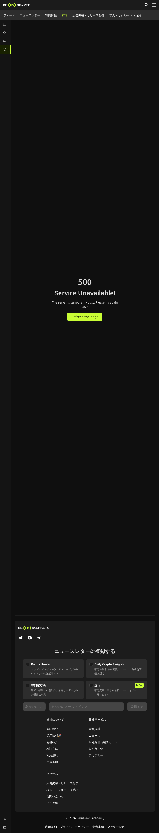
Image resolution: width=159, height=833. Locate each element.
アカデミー (96, 755)
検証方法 (52, 749)
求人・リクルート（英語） (126, 15)
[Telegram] (38, 638)
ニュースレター (30, 15)
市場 (64, 15)
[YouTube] (29, 638)
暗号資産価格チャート (103, 742)
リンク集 (52, 803)
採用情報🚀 (53, 735)
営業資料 (94, 729)
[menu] (5, 37)
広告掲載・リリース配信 (88, 15)
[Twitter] (20, 638)
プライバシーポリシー (74, 827)
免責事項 (52, 762)
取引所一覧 (96, 749)
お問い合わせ (55, 796)
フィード (9, 15)
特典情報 (51, 15)
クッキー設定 (116, 827)
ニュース (94, 735)
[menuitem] (5, 24)
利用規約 (52, 755)
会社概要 (52, 729)
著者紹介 (52, 742)
